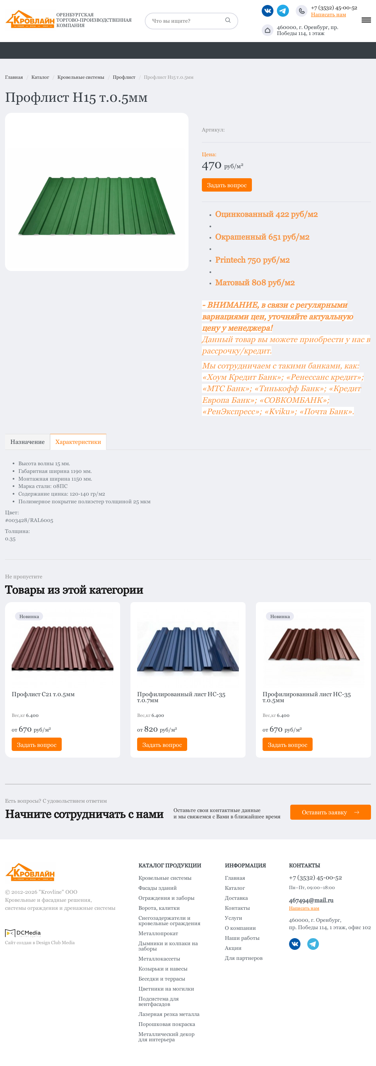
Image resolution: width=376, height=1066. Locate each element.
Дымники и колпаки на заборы (168, 946)
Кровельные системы (165, 878)
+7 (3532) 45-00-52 (334, 7)
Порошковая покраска (166, 1024)
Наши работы (242, 938)
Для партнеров (244, 958)
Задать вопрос (227, 185)
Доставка (236, 898)
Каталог (235, 888)
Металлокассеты (159, 959)
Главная (235, 878)
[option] (97, 192)
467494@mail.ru (311, 900)
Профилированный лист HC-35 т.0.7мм (181, 697)
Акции (233, 948)
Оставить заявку (330, 812)
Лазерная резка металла (169, 1014)
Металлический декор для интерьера (166, 1037)
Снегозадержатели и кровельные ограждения (169, 920)
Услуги (233, 918)
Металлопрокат (158, 933)
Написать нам (328, 15)
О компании (240, 928)
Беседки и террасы (161, 979)
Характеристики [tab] (78, 441)
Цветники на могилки (166, 989)
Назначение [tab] (27, 441)
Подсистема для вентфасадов (158, 1001)
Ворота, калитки (159, 908)
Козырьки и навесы (162, 969)
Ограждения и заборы (166, 898)
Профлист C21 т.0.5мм (43, 694)
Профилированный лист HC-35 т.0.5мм (307, 697)
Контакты (237, 908)
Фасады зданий (157, 888)
